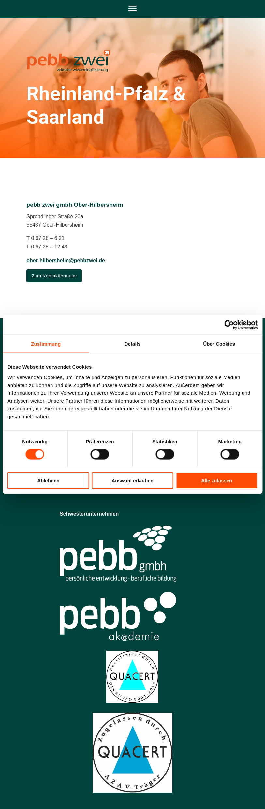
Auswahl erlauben (132, 480)
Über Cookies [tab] (219, 344)
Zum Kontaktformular (54, 275)
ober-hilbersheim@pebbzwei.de (65, 260)
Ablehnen (48, 480)
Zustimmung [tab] (46, 344)
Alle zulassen (216, 480)
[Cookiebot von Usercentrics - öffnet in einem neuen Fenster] (229, 325)
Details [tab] (133, 344)
